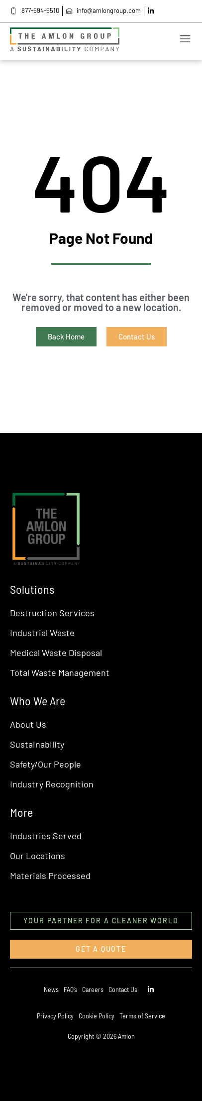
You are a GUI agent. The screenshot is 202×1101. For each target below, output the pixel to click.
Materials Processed (50, 875)
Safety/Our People (45, 764)
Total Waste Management (59, 672)
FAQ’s (70, 989)
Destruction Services (52, 612)
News (51, 989)
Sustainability (37, 744)
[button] (128, 41)
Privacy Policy (55, 1015)
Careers (92, 989)
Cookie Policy (96, 1015)
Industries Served (46, 835)
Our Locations (37, 855)
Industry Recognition (52, 783)
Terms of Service (142, 1015)
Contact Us (122, 989)
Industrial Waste (42, 632)
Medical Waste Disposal (56, 652)
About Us (28, 724)
